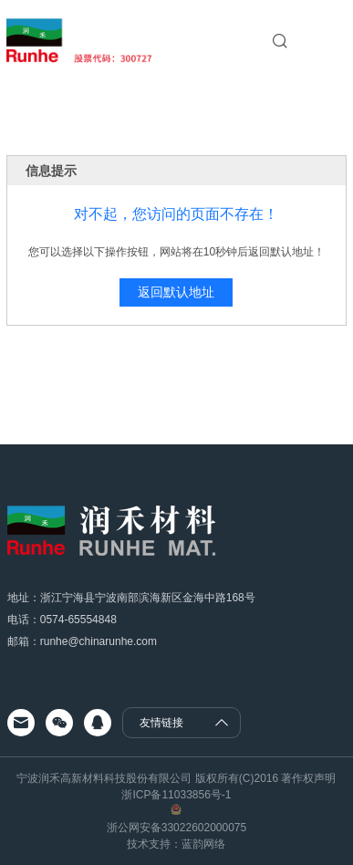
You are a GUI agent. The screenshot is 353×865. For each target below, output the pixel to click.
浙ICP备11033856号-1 (176, 794)
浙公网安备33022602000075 (176, 827)
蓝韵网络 (203, 844)
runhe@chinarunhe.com (98, 641)
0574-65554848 (78, 619)
